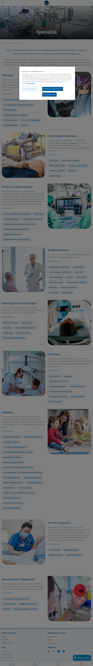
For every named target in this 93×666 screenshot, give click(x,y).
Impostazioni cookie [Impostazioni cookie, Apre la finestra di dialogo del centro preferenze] (29, 89)
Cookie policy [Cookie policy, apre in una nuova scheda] (30, 83)
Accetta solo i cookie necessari (52, 89)
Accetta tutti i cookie (49, 94)
